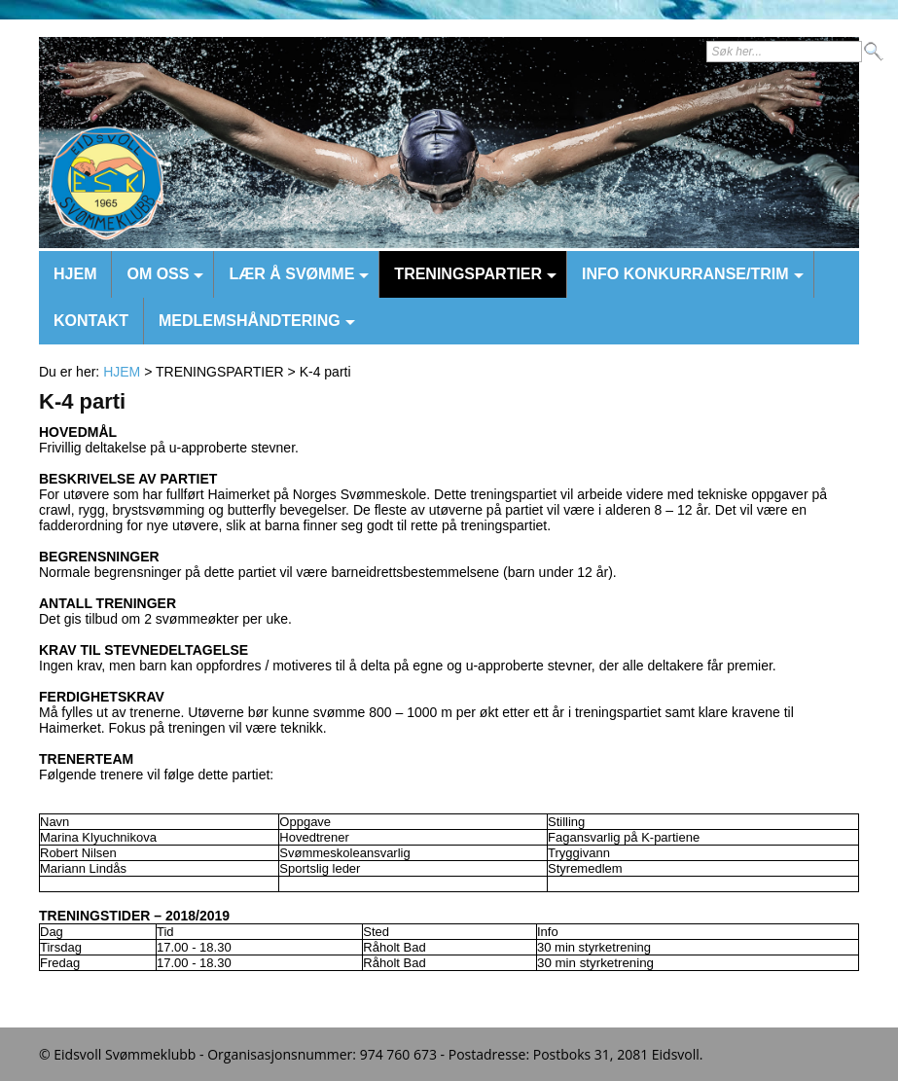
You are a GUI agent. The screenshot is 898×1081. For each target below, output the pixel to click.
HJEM (75, 274)
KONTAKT (91, 320)
